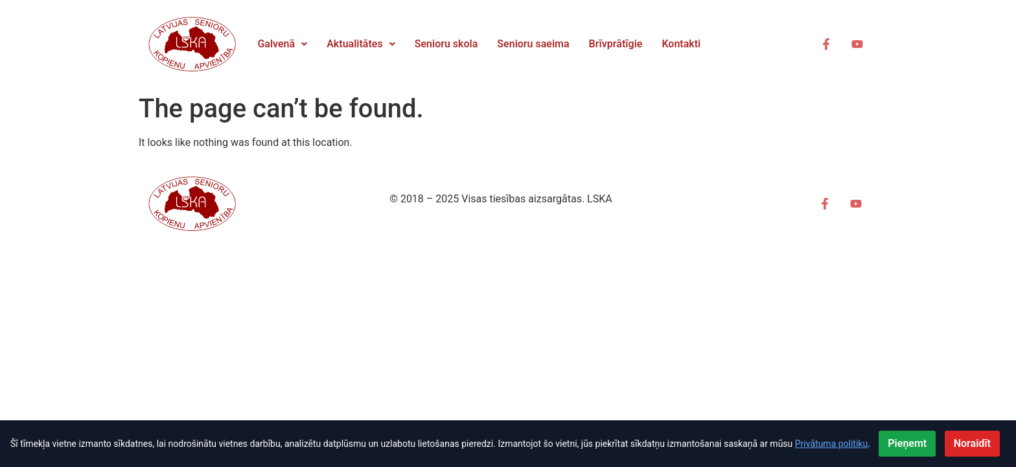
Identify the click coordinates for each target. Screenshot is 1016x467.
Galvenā (282, 44)
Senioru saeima (533, 44)
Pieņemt (907, 443)
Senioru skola (446, 44)
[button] (282, 44)
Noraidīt (972, 443)
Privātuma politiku (831, 443)
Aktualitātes (361, 44)
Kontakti (681, 44)
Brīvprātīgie (616, 44)
